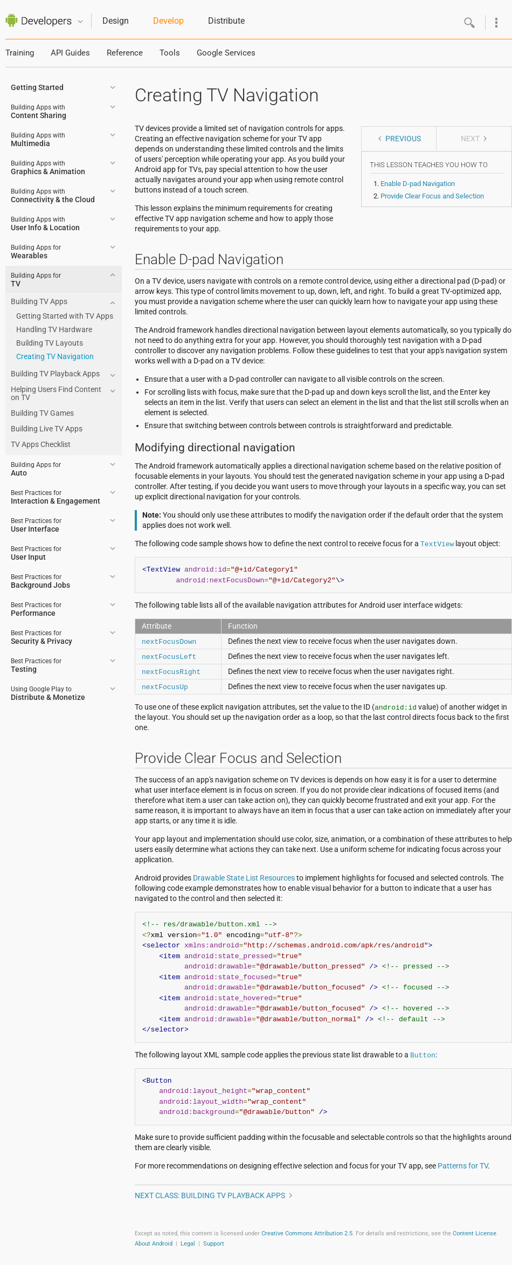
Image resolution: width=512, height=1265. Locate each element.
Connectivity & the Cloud (53, 196)
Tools (170, 53)
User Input (36, 553)
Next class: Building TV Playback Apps (210, 1195)
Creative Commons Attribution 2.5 (306, 1233)
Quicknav (80, 21)
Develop (168, 21)
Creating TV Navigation (55, 356)
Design (115, 21)
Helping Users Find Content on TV (56, 393)
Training (19, 53)
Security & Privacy (41, 637)
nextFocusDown (169, 641)
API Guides (70, 53)
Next (470, 138)
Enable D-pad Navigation (417, 184)
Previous (403, 138)
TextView (437, 543)
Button (422, 1055)
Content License (474, 1233)
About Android (153, 1243)
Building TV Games (42, 413)
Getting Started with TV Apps (64, 316)
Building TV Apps (39, 301)
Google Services (226, 53)
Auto (36, 469)
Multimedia (38, 140)
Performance (36, 609)
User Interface (36, 525)
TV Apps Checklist (41, 444)
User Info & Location (45, 224)
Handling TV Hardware (54, 329)
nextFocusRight (171, 671)
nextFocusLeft (169, 656)
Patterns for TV (463, 1165)
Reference (125, 53)
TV (36, 280)
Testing (36, 665)
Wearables (36, 252)
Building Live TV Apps (46, 428)
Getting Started (37, 87)
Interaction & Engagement (55, 497)
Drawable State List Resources (244, 878)
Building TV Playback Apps (55, 373)
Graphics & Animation (48, 168)
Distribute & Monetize (48, 693)
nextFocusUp (165, 686)
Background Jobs (40, 581)
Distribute (226, 21)
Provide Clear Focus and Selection (432, 196)
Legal (188, 1243)
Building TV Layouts (49, 343)
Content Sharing (38, 112)
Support (213, 1243)
